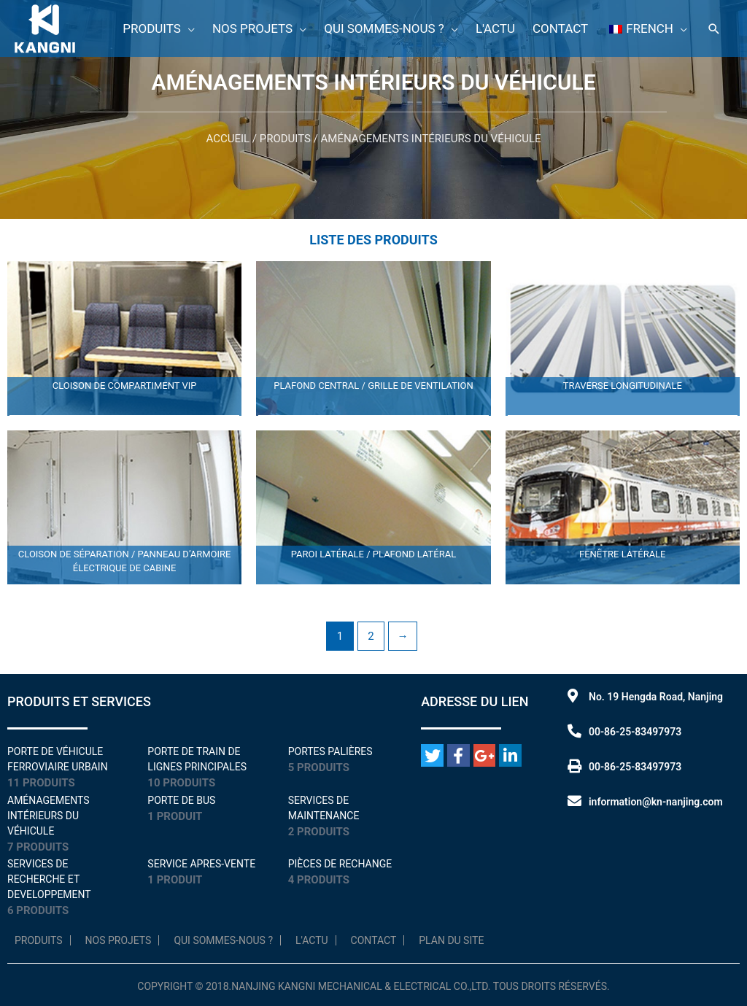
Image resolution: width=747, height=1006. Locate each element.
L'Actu (311, 940)
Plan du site (451, 940)
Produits (285, 138)
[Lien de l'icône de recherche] (714, 29)
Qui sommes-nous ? (223, 940)
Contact (374, 940)
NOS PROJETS (118, 940)
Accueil (227, 138)
